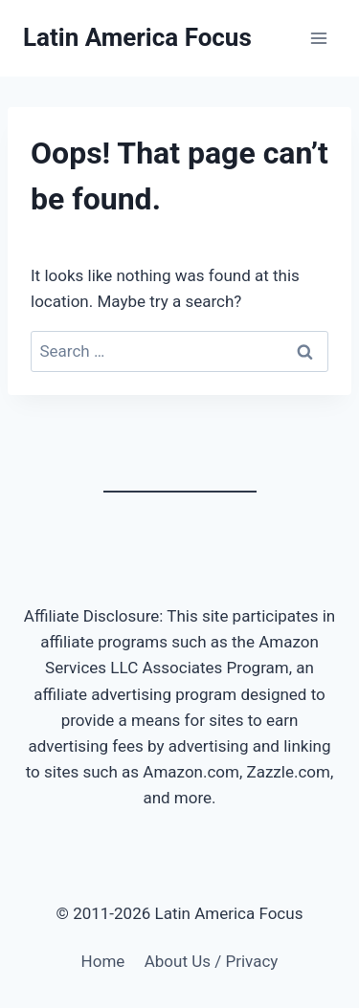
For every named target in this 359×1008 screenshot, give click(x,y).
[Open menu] (318, 38)
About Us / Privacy (212, 961)
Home (103, 961)
